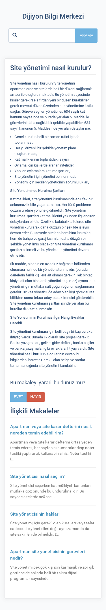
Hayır (35, 396)
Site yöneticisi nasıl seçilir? (37, 476)
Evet (18, 396)
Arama (86, 35)
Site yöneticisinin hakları (35, 514)
